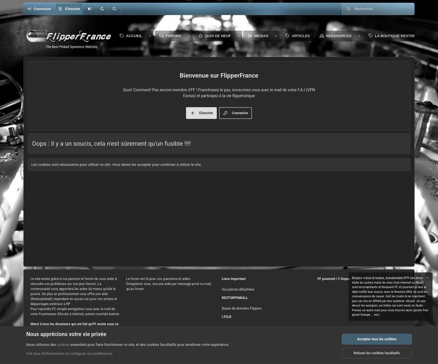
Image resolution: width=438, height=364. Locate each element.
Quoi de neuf (218, 36)
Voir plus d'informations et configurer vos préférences (69, 354)
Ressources (338, 36)
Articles (301, 36)
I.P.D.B (226, 317)
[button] (102, 9)
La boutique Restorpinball (403, 36)
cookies (63, 345)
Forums (173, 36)
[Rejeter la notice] (427, 278)
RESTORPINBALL (235, 298)
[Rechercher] (114, 9)
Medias (261, 36)
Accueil (134, 36)
